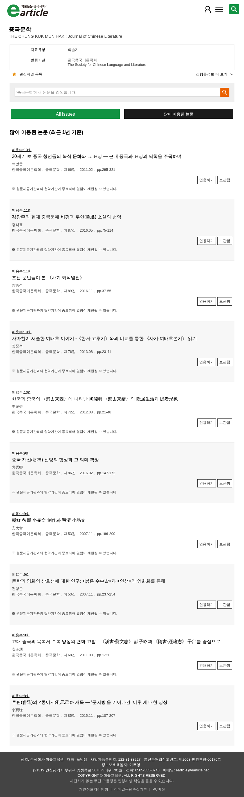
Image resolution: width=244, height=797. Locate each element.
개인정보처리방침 (93, 789)
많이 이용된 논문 (179, 114)
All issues (65, 114)
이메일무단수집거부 (130, 789)
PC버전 (159, 789)
